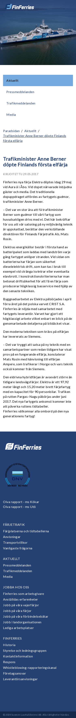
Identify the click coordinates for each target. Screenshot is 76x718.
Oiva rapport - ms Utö (19, 507)
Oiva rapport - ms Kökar (21, 502)
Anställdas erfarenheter (20, 599)
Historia (9, 645)
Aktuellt (12, 80)
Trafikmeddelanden (20, 103)
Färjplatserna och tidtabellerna (26, 531)
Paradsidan (11, 131)
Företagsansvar (14, 673)
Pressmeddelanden (20, 92)
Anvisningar (12, 537)
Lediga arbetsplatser (18, 628)
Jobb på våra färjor (17, 611)
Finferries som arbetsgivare (23, 593)
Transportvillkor (15, 542)
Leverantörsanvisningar (20, 679)
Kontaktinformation (18, 656)
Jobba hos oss (16, 587)
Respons (9, 662)
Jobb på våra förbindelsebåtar (25, 616)
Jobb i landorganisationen (22, 622)
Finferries (12, 638)
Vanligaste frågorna (17, 548)
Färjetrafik (14, 524)
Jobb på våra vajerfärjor (21, 605)
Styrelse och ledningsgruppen (24, 650)
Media (11, 114)
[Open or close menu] (67, 6)
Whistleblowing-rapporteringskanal (30, 667)
